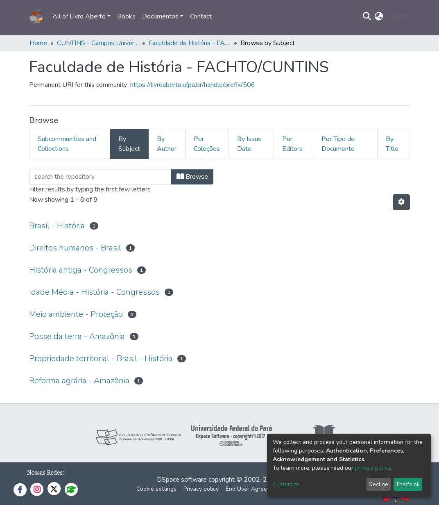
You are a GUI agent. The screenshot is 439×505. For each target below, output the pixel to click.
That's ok (408, 484)
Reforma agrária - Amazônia (79, 380)
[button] (379, 16)
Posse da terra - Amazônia (77, 336)
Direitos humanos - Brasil (75, 247)
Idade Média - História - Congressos (94, 292)
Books (126, 16)
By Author (167, 143)
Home (38, 43)
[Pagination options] (401, 202)
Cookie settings (156, 489)
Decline (378, 484)
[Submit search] (367, 16)
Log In (395, 16)
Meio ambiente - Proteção (76, 314)
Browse (192, 176)
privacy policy (372, 468)
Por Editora (292, 143)
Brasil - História (57, 225)
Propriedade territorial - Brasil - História (100, 358)
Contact (201, 16)
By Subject (129, 143)
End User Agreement (253, 489)
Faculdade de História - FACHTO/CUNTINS (190, 43)
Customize (286, 484)
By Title (392, 143)
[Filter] (100, 176)
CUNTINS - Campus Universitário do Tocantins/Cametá (98, 43)
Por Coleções (207, 143)
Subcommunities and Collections (67, 143)
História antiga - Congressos (80, 269)
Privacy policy (201, 489)
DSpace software (182, 479)
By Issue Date (249, 143)
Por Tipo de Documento (338, 143)
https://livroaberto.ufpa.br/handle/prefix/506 (192, 84)
